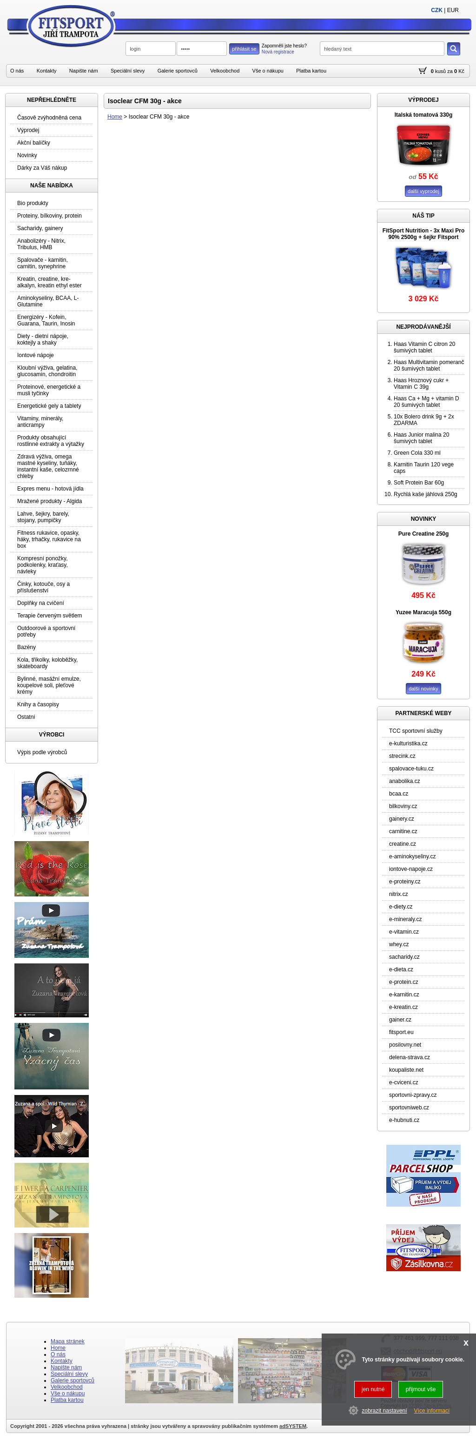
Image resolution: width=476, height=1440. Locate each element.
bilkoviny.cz (403, 806)
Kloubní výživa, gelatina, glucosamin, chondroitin (47, 371)
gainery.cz (401, 819)
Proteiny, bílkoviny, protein (49, 215)
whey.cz (399, 944)
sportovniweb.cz (409, 1107)
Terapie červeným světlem (49, 615)
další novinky (423, 688)
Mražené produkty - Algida (49, 501)
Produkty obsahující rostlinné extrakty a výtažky (50, 440)
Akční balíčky (33, 142)
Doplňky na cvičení (40, 603)
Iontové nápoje (35, 355)
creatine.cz (402, 844)
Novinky (27, 155)
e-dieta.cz (401, 969)
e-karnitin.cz (404, 994)
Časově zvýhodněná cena (49, 117)
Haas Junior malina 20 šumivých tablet (421, 438)
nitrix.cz (398, 894)
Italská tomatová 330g (424, 115)
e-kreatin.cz (403, 1007)
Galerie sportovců (178, 70)
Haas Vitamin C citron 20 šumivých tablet (425, 347)
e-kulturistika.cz (408, 743)
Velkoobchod (224, 70)
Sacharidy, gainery (40, 228)
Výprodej (28, 130)
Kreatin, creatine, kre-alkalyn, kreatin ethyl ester (49, 282)
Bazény (26, 647)
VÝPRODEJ (423, 100)
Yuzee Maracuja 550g (423, 612)
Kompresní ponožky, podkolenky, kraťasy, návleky (42, 565)
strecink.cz (402, 756)
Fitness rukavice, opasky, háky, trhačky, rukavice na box (49, 539)
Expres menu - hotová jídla (50, 488)
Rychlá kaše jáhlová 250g (425, 494)
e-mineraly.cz (405, 919)
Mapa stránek (68, 1341)
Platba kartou (311, 70)
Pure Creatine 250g (423, 534)
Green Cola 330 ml (417, 453)
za (450, 71)
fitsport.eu (401, 1032)
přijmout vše (421, 1389)
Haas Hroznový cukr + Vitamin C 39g (421, 383)
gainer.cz (400, 1019)
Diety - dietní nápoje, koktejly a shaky (42, 339)
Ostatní (26, 717)
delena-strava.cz (409, 1057)
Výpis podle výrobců (42, 752)
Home (114, 116)
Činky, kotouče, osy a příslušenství (43, 587)
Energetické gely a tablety (49, 406)
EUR (453, 10)
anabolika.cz (404, 781)
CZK (437, 10)
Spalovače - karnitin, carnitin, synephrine (42, 263)
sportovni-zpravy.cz (412, 1095)
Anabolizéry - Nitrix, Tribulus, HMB (41, 244)
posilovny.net (405, 1045)
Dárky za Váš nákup (42, 168)
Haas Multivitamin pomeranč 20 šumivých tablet (429, 365)
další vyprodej (423, 191)
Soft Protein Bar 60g (419, 482)
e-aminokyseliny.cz (412, 856)
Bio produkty (32, 203)
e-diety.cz (400, 906)
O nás (17, 70)
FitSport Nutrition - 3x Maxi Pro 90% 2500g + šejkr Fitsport (424, 233)
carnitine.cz (403, 831)
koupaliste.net (406, 1070)
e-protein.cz (403, 982)
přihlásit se (244, 49)
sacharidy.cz (404, 957)
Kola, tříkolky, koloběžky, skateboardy (47, 663)
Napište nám (83, 70)
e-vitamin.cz (404, 932)
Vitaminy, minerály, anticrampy (40, 421)
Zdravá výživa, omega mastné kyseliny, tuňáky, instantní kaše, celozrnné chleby (48, 466)
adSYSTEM (292, 1426)
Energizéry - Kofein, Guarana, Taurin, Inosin (46, 320)
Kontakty (47, 70)
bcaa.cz (398, 793)
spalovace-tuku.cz (411, 768)
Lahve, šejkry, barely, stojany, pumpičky (43, 517)
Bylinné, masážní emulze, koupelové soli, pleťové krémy (49, 685)
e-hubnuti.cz (404, 1120)
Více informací (432, 1410)
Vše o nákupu (268, 70)
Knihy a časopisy (38, 704)
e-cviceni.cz (403, 1082)
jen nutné (373, 1389)
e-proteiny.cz (405, 881)
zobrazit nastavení (384, 1410)
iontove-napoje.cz (411, 869)
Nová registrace (278, 51)
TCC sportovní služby (416, 731)
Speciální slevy (128, 70)
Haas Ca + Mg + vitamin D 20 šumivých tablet (426, 401)
